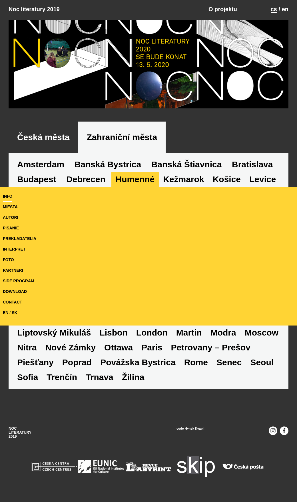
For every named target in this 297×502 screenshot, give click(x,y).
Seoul (262, 362)
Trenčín (62, 377)
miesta (10, 207)
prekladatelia (19, 238)
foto (8, 259)
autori (10, 217)
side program (18, 281)
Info (7, 196)
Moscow (261, 332)
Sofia (27, 377)
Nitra (27, 347)
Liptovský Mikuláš (54, 332)
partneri (13, 270)
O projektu (222, 9)
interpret (14, 249)
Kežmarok (183, 179)
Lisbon (113, 332)
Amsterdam (40, 164)
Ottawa (118, 347)
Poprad (77, 362)
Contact (12, 302)
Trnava (99, 377)
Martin (189, 332)
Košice (227, 179)
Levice (262, 179)
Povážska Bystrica (138, 362)
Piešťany (35, 362)
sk (14, 312)
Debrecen (85, 179)
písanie (11, 228)
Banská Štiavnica (186, 164)
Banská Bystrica (108, 164)
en (285, 9)
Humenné (135, 179)
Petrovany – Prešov (210, 347)
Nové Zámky (70, 347)
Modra (223, 332)
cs (274, 9)
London (152, 332)
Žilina (133, 377)
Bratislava (252, 164)
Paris (151, 347)
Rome (196, 362)
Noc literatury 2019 (34, 9)
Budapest (36, 179)
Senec (229, 362)
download (15, 291)
